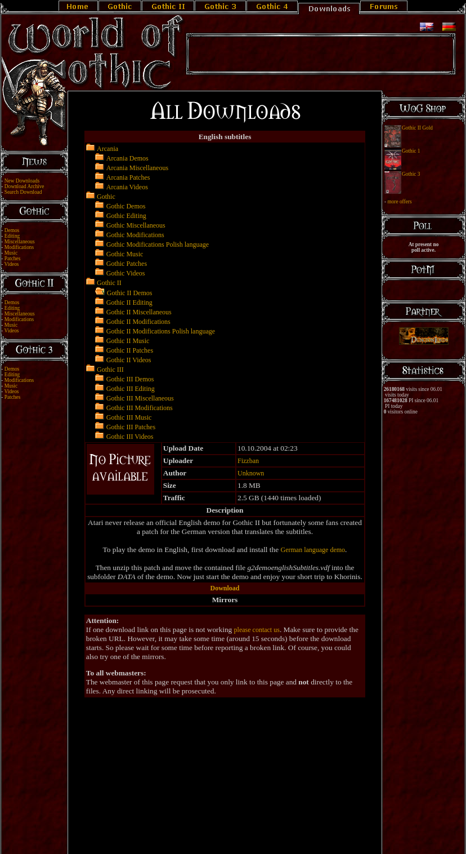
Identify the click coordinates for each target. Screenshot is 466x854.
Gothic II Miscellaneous (139, 312)
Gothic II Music (128, 341)
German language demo (312, 550)
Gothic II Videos (128, 360)
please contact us (257, 630)
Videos (12, 264)
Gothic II (109, 283)
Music (11, 253)
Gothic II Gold (417, 128)
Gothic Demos (126, 206)
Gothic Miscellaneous (135, 225)
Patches (13, 258)
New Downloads (22, 181)
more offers (399, 201)
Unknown (251, 473)
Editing (12, 236)
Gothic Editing (126, 216)
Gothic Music (125, 254)
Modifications (19, 247)
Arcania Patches (128, 177)
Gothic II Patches (129, 350)
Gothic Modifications (135, 235)
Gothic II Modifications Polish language (160, 331)
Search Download (23, 192)
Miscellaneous (20, 241)
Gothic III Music (129, 417)
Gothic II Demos (130, 293)
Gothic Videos (125, 273)
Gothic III (110, 369)
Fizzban (248, 461)
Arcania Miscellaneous (137, 168)
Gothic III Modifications (139, 408)
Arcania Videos (127, 187)
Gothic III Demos (130, 379)
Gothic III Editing (130, 389)
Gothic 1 (411, 151)
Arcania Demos (127, 158)
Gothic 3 (411, 174)
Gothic (106, 197)
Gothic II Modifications (138, 322)
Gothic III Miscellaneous (140, 398)
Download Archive (24, 186)
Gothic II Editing (129, 302)
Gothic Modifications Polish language (157, 244)
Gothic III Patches (130, 427)
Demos (12, 230)
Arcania (107, 149)
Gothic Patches (126, 264)
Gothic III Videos (130, 437)
